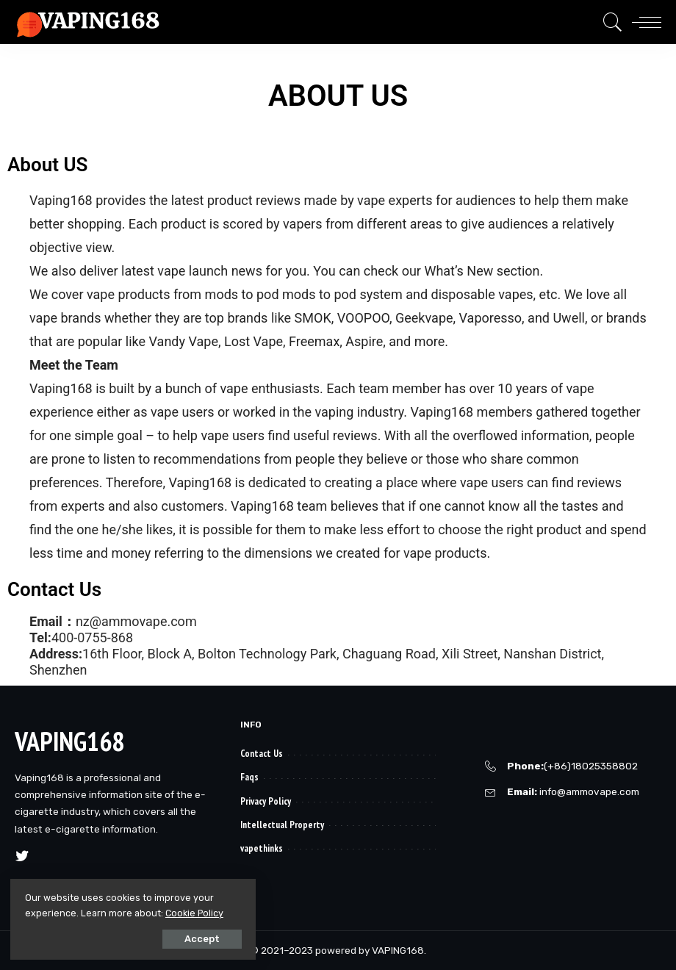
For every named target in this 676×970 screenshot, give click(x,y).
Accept (177, 938)
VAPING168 (69, 741)
